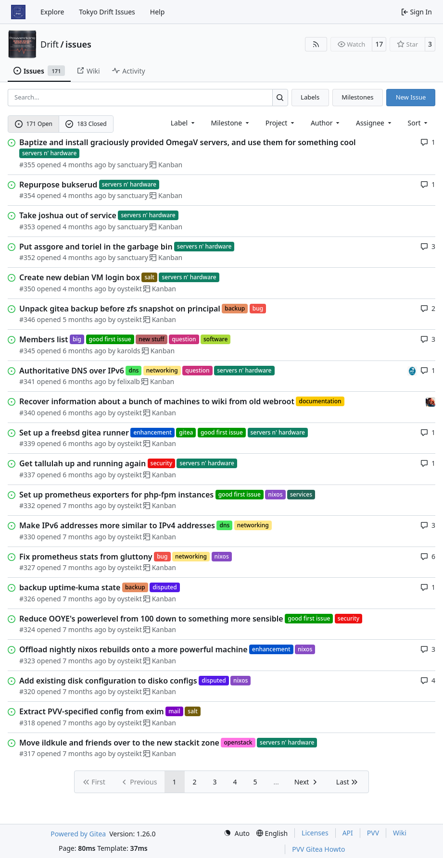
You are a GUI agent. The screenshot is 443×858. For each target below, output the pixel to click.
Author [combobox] (326, 122)
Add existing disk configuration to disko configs (108, 680)
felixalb (128, 381)
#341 (27, 381)
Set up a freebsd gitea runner (74, 432)
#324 (27, 629)
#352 (27, 257)
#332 (27, 505)
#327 (27, 567)
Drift (49, 44)
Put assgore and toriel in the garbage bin (96, 246)
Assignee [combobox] (374, 122)
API (347, 832)
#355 (27, 164)
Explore (52, 11)
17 (379, 44)
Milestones (357, 97)
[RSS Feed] (316, 44)
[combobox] (184, 123)
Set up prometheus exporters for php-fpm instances (116, 494)
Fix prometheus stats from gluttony (85, 556)
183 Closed (85, 124)
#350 (27, 288)
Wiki (399, 832)
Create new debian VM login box (79, 277)
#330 (27, 536)
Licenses (315, 832)
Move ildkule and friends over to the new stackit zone (119, 742)
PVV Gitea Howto (318, 849)
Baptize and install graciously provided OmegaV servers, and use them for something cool (187, 142)
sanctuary (132, 164)
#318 (27, 722)
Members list (43, 339)
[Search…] (280, 97)
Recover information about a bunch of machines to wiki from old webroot (156, 401)
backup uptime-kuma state (69, 587)
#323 (27, 660)
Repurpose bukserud (58, 184)
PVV (373, 832)
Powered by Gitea (78, 833)
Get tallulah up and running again (82, 463)
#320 (27, 691)
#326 (27, 598)
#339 (27, 443)
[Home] (18, 12)
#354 (27, 195)
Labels (310, 97)
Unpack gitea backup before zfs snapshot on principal (119, 308)
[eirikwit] (430, 401)
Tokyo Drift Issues (107, 11)
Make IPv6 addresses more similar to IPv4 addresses (117, 525)
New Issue (411, 97)
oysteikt (129, 288)
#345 (27, 350)
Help (157, 11)
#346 (27, 319)
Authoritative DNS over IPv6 (71, 370)
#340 (27, 412)
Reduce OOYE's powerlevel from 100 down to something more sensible (151, 618)
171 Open (33, 124)
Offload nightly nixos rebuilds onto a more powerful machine (133, 649)
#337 (27, 474)
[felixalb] (412, 370)
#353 (27, 226)
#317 (27, 753)
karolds (128, 350)
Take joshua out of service (67, 215)
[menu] (419, 123)
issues (78, 44)
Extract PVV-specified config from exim (91, 711)
